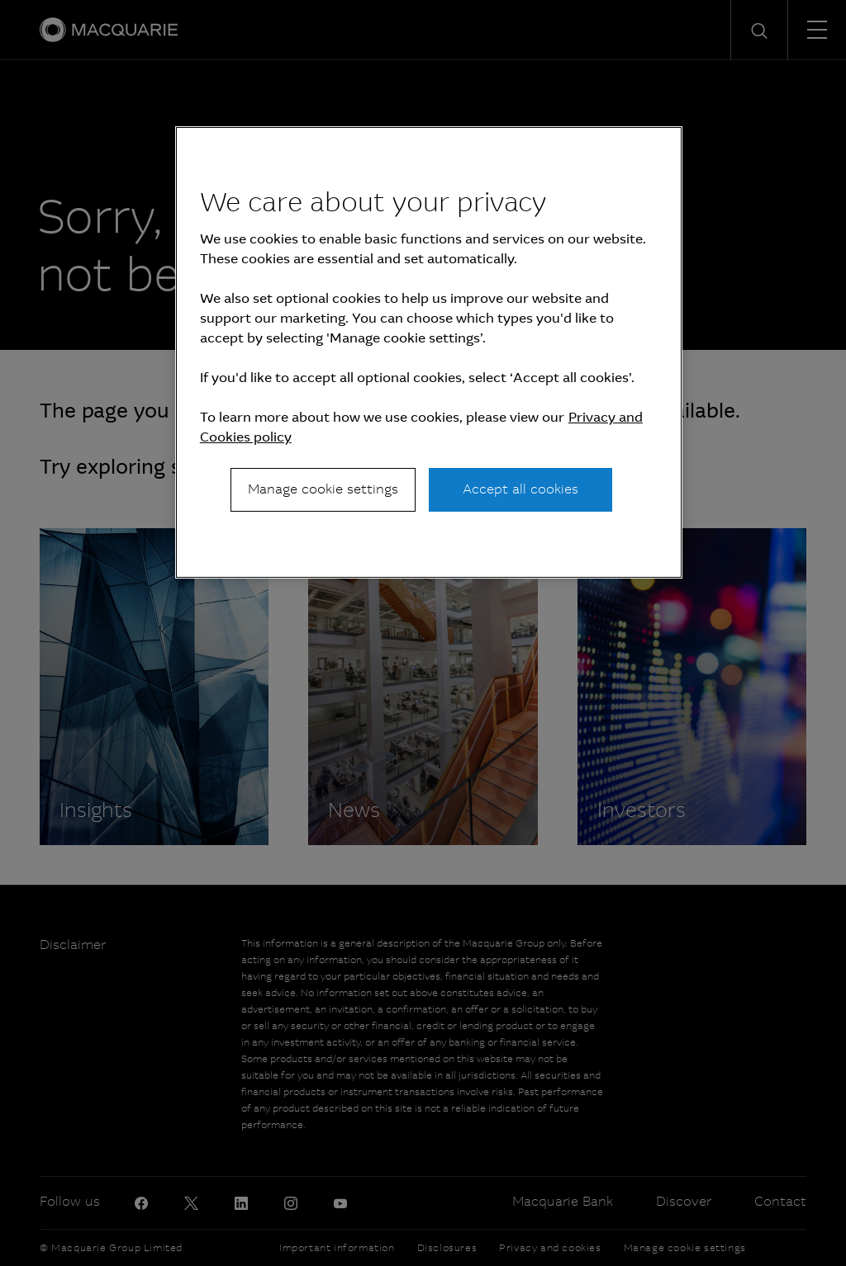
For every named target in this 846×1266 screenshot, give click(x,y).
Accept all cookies (520, 489)
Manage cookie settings (323, 489)
